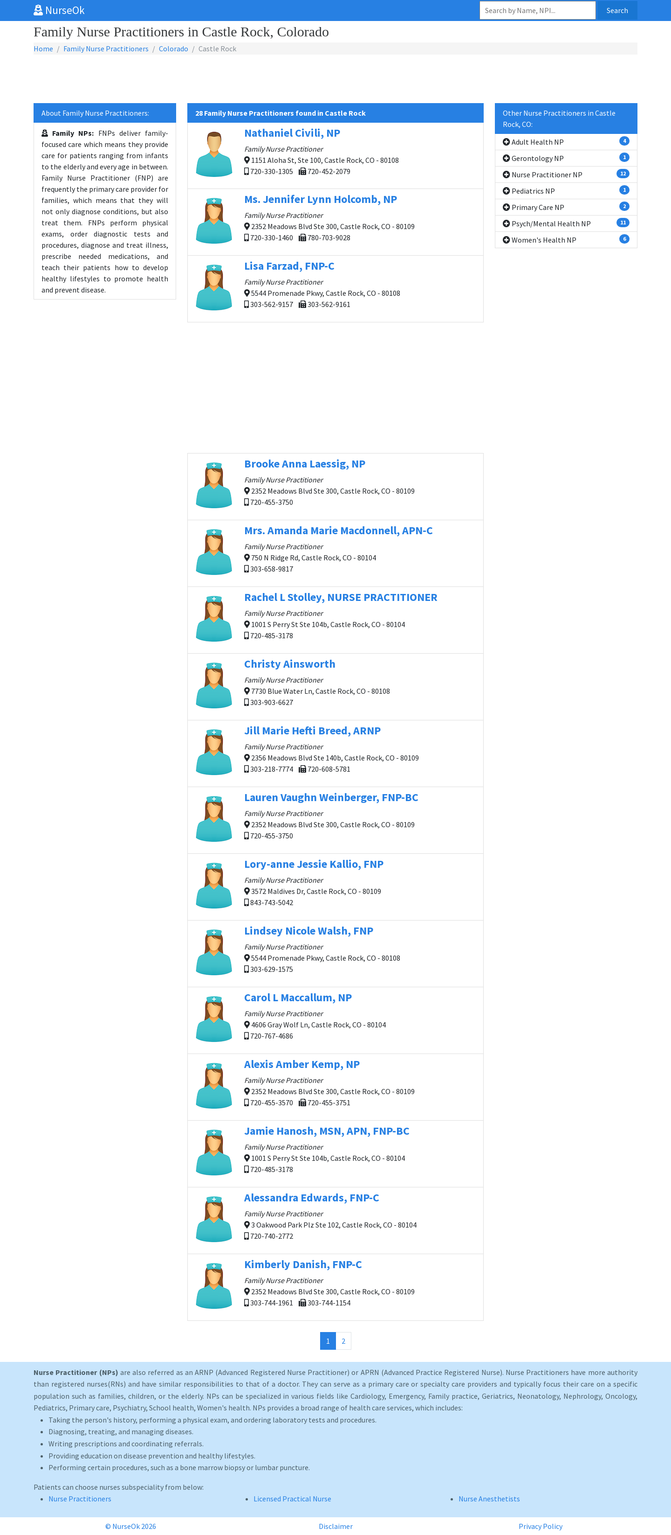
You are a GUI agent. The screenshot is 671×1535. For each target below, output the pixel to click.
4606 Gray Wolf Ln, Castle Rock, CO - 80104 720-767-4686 (335, 1020)
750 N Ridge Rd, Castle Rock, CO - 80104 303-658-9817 (335, 553)
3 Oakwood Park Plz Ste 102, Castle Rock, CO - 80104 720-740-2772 (335, 1220)
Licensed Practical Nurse (292, 1498)
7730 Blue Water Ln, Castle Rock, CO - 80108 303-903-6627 (335, 686)
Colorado (173, 48)
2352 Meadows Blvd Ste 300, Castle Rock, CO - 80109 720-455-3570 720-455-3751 (335, 1086)
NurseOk (59, 10)
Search (617, 10)
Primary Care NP (566, 207)
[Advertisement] (335, 79)
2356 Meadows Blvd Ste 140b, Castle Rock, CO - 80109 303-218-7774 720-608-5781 (335, 753)
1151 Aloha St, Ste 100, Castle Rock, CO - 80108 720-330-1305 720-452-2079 (335, 155)
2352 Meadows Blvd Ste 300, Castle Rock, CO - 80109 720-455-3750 (335, 486)
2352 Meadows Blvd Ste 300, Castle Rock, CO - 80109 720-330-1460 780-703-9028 (335, 221)
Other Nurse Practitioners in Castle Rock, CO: (559, 118)
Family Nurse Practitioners (106, 48)
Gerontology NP (566, 158)
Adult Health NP (566, 141)
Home (43, 48)
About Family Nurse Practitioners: (95, 113)
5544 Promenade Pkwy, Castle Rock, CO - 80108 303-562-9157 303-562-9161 (335, 288)
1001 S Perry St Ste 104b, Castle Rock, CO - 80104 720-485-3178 (335, 619)
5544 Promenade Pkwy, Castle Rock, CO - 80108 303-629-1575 (335, 953)
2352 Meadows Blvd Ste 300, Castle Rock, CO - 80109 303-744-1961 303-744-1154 (335, 1287)
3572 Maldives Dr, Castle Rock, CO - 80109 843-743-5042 (335, 886)
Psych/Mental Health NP (566, 223)
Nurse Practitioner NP (566, 174)
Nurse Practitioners (79, 1498)
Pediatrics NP (566, 190)
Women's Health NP (566, 239)
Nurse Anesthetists (489, 1498)
